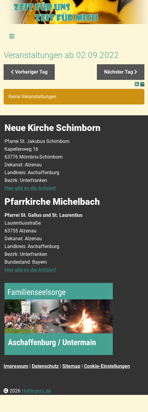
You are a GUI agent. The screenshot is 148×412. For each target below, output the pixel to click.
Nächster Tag (120, 72)
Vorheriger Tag (29, 72)
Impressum (16, 366)
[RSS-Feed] (137, 84)
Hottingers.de (36, 391)
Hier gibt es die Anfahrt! (30, 188)
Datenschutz (45, 366)
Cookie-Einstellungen (107, 366)
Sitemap (71, 366)
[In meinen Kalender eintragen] (142, 84)
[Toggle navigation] (12, 37)
